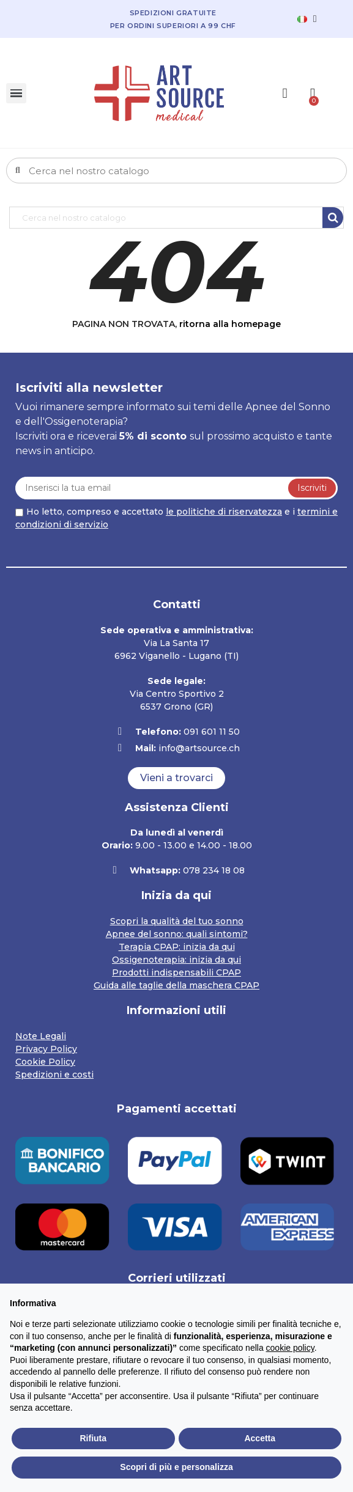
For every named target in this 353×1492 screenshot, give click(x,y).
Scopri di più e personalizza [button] (176, 1467)
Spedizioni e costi (54, 1074)
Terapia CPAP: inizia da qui (177, 946)
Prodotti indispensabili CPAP (176, 972)
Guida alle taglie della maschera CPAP (176, 985)
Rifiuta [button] (93, 1438)
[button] (176, 778)
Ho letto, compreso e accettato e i (176, 518)
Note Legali (40, 1036)
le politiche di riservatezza (224, 511)
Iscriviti (312, 487)
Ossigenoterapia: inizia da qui (176, 959)
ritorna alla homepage (230, 323)
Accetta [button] (259, 1438)
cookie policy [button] (290, 1348)
